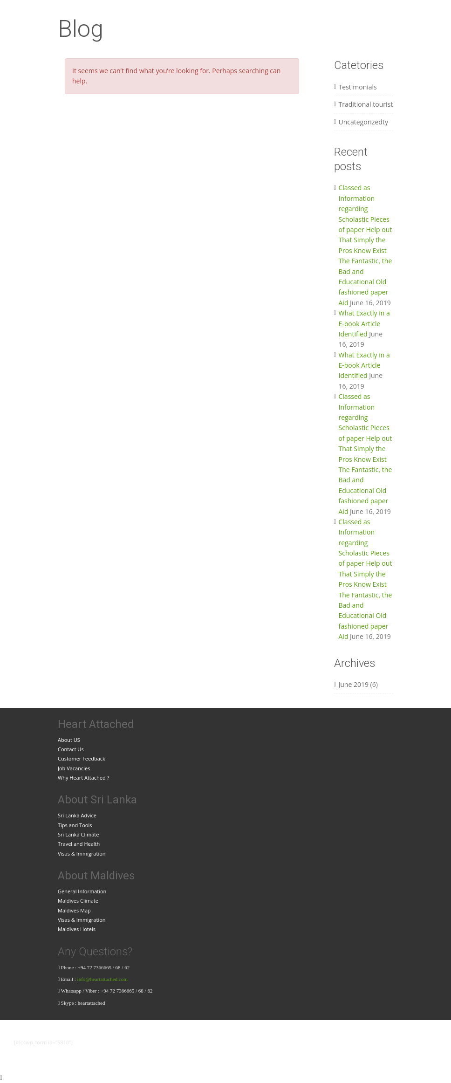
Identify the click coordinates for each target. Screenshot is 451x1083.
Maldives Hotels (77, 928)
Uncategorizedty (363, 121)
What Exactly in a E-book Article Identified (364, 323)
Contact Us (71, 749)
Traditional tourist (366, 104)
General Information (82, 891)
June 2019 (354, 684)
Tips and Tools (75, 825)
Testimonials (358, 86)
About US (69, 739)
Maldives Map (74, 910)
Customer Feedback (81, 758)
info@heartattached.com (103, 979)
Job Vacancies (74, 768)
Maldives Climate (78, 900)
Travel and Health (79, 843)
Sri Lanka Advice (77, 815)
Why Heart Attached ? (83, 777)
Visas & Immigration (82, 853)
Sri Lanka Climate (78, 834)
